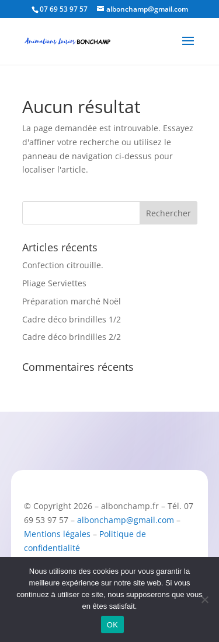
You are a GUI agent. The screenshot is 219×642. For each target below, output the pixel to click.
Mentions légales (57, 533)
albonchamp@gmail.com (125, 519)
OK (112, 624)
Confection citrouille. (62, 265)
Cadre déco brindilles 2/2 (71, 336)
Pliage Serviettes (54, 283)
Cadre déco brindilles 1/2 (71, 319)
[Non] (204, 599)
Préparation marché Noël (71, 301)
